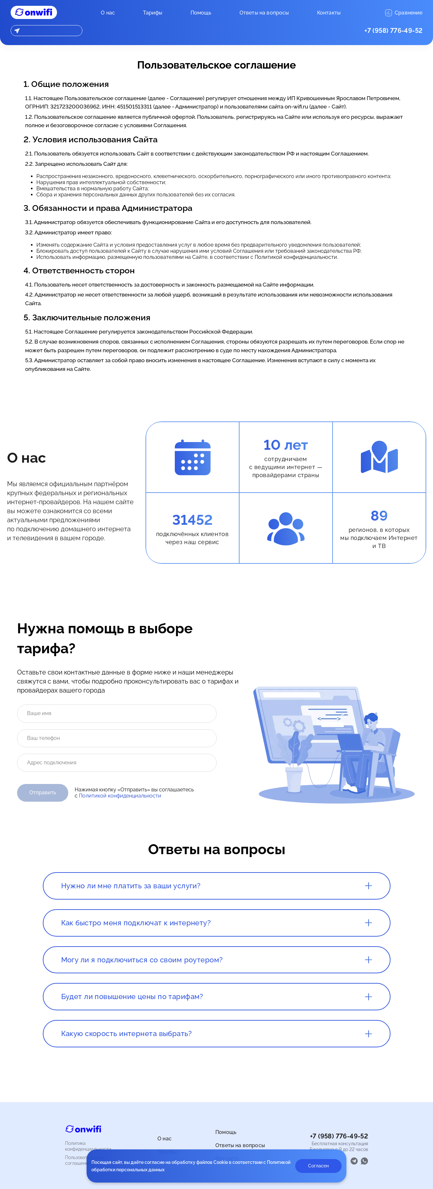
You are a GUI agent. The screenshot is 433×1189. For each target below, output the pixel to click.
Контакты (329, 13)
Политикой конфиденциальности (120, 796)
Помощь (201, 13)
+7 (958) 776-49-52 (393, 30)
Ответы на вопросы (264, 13)
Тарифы (152, 13)
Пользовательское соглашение (85, 1160)
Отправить (42, 792)
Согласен (318, 1165)
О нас (108, 13)
